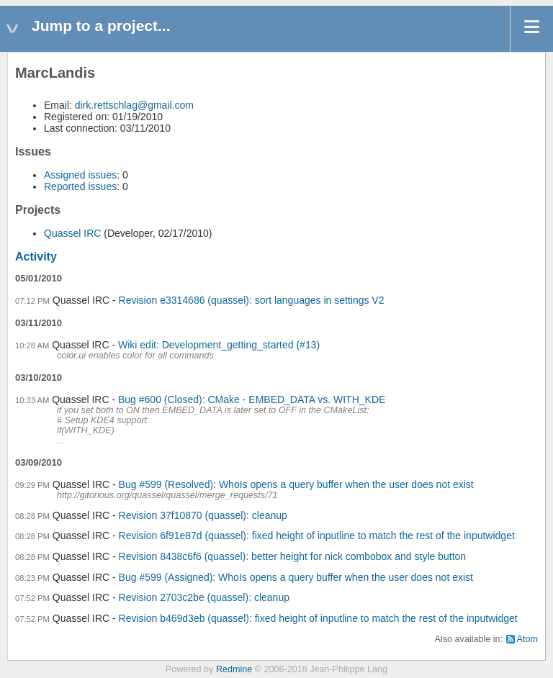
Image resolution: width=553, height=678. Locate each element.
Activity (36, 256)
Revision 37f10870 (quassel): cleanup (203, 515)
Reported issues (80, 186)
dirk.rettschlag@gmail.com (134, 105)
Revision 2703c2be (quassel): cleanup (204, 597)
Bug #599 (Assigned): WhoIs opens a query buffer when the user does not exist (296, 577)
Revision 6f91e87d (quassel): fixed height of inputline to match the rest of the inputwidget (317, 535)
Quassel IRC (72, 233)
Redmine (234, 669)
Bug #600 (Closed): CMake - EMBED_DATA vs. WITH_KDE (251, 399)
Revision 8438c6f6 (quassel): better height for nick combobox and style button (293, 556)
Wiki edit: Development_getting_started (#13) (219, 345)
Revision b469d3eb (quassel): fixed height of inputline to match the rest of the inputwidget (318, 618)
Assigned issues (80, 175)
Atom (527, 639)
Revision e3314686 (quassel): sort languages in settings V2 (252, 300)
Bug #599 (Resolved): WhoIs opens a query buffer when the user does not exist (296, 484)
